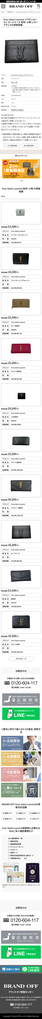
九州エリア (35, 819)
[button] (20, 180)
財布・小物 (14, 82)
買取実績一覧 (21, 658)
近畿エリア (22, 813)
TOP (2, 12)
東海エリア (8, 819)
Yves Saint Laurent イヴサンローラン (22, 75)
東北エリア (22, 819)
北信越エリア (35, 813)
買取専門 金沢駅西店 (17, 110)
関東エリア (8, 813)
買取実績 (10, 12)
